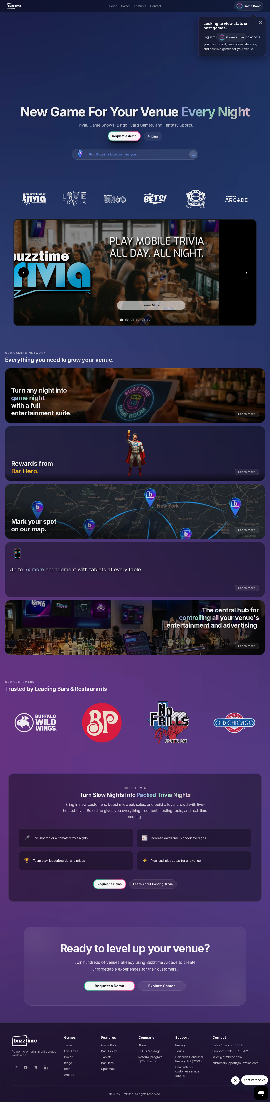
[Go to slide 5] (143, 320)
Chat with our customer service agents (187, 1071)
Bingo (68, 1063)
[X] (36, 1067)
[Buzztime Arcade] (236, 199)
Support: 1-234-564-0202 (230, 1051)
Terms (179, 1051)
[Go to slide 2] (126, 320)
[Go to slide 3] (132, 320)
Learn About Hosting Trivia (153, 887)
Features (140, 6)
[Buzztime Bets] (155, 199)
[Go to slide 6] (148, 320)
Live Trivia (71, 1051)
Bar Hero (107, 1063)
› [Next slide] (246, 272)
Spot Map (108, 1069)
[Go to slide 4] (137, 320)
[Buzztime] (14, 6)
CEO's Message (149, 1051)
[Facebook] (26, 1067)
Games (126, 6)
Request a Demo (109, 887)
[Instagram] (15, 1067)
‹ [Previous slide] (23, 272)
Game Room (109, 1045)
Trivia (68, 1045)
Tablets (106, 1057)
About (142, 1045)
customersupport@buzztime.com (235, 1063)
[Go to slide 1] (121, 320)
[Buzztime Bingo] (114, 199)
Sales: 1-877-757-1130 (227, 1045)
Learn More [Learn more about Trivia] (188, 303)
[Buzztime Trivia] (34, 199)
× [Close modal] (260, 22)
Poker (68, 1057)
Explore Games (162, 989)
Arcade (69, 1074)
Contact (155, 6)
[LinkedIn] (46, 1067)
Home (113, 6)
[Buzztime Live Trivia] (74, 199)
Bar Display (109, 1051)
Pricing (153, 136)
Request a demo (124, 136)
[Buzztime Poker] (196, 199)
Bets (67, 1069)
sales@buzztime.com (227, 1057)
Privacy (180, 1045)
